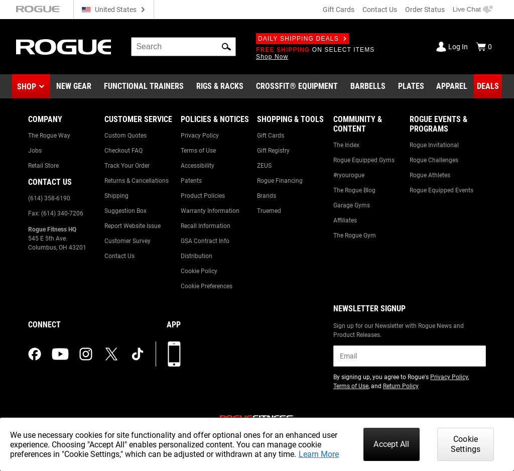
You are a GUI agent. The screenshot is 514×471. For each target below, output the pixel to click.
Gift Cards (338, 10)
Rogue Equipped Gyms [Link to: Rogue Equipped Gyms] (364, 160)
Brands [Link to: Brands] (266, 195)
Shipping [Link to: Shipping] (116, 195)
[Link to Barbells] (368, 86)
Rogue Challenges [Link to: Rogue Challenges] (434, 160)
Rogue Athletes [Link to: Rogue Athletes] (430, 175)
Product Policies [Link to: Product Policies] (203, 195)
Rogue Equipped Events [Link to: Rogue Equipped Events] (441, 190)
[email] (409, 356)
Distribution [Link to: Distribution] (196, 256)
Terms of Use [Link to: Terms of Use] (198, 150)
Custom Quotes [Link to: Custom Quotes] (125, 135)
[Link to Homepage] (63, 47)
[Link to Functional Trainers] (144, 86)
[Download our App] (174, 354)
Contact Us (379, 10)
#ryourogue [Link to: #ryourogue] (348, 175)
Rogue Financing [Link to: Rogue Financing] (280, 180)
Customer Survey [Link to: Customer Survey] (127, 241)
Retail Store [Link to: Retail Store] (43, 165)
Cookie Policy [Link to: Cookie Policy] (199, 271)
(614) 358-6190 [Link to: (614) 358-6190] (49, 198)
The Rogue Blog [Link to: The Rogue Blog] (354, 190)
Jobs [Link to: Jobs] (35, 150)
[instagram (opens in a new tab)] (85, 354)
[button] (226, 46)
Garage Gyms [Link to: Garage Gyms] (351, 205)
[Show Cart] (484, 47)
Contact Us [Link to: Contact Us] (119, 256)
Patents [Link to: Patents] (191, 180)
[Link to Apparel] (451, 86)
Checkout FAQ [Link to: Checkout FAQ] (123, 150)
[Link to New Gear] (73, 86)
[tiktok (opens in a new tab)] (137, 354)
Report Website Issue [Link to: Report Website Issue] (132, 225)
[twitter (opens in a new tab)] (111, 354)
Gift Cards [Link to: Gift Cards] (270, 135)
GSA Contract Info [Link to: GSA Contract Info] (205, 241)
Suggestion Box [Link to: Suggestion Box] (125, 210)
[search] (183, 46)
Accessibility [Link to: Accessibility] (197, 165)
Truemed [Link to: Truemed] (269, 210)
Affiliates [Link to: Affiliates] (345, 220)
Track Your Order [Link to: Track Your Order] (127, 165)
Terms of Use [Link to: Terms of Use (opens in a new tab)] (350, 386)
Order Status (425, 10)
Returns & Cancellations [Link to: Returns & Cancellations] (136, 180)
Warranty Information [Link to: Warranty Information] (210, 210)
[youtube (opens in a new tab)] (60, 354)
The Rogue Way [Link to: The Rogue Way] (49, 135)
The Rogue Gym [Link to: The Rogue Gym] (354, 235)
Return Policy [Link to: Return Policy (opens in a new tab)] (401, 386)
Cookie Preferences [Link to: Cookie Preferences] (206, 286)
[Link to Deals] (488, 86)
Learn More (319, 454)
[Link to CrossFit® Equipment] (297, 86)
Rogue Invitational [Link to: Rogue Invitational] (434, 145)
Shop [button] (26, 86)
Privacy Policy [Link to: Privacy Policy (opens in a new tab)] (449, 377)
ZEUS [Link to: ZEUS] (264, 165)
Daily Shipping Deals (302, 38)
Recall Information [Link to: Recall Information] (205, 225)
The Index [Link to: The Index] (346, 145)
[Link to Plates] (411, 86)
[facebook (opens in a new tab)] (34, 354)
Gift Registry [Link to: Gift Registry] (273, 150)
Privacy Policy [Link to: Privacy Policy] (200, 135)
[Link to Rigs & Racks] (219, 86)
